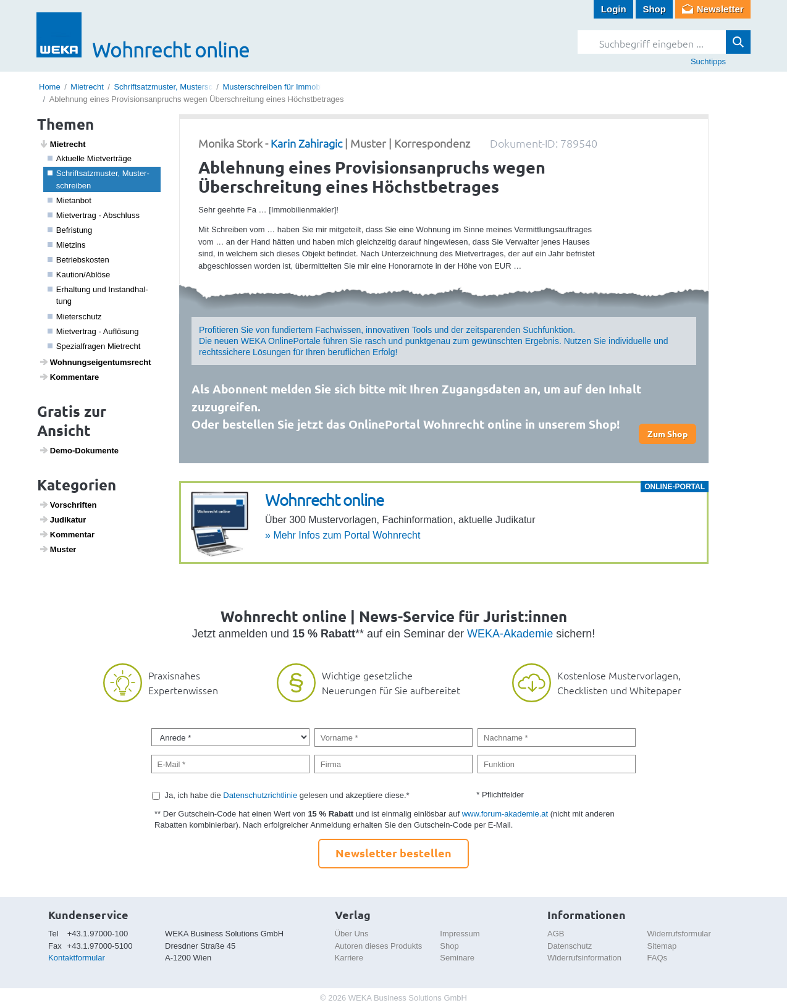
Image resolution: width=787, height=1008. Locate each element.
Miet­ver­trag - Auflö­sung (93, 331)
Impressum (459, 933)
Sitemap (662, 946)
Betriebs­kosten (78, 259)
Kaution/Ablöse (79, 274)
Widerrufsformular (679, 933)
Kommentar (67, 534)
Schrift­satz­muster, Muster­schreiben (98, 179)
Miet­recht (62, 144)
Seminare (457, 957)
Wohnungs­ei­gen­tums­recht (95, 362)
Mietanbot (69, 200)
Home (50, 86)
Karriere (349, 957)
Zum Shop (667, 433)
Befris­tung (70, 230)
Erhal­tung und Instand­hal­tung (98, 295)
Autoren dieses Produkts (379, 946)
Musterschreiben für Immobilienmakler (290, 86)
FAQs (657, 957)
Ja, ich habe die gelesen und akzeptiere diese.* (287, 795)
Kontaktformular (76, 957)
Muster (58, 549)
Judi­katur (62, 519)
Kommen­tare (69, 377)
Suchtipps (708, 61)
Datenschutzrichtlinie (260, 795)
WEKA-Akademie (510, 634)
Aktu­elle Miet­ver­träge (90, 158)
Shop (654, 9)
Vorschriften (68, 505)
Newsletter (720, 9)
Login (613, 9)
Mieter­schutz (75, 316)
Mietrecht (86, 86)
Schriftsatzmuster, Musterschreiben (176, 86)
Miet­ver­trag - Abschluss (94, 215)
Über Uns (352, 933)
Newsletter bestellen (393, 853)
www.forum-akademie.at (505, 813)
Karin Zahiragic (306, 143)
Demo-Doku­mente (79, 450)
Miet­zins (67, 245)
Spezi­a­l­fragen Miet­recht (94, 346)
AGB (555, 933)
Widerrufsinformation (584, 957)
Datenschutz (569, 946)
